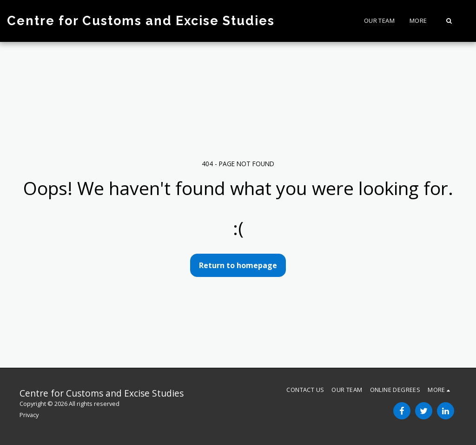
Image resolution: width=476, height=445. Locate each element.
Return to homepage (238, 265)
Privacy (29, 415)
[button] (449, 21)
